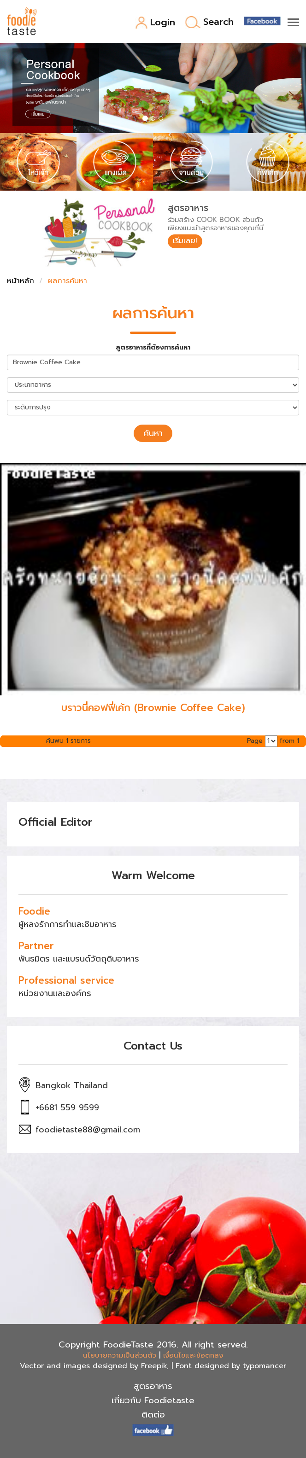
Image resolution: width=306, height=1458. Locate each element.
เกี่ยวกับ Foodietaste (153, 1400)
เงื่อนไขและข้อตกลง (193, 1355)
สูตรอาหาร (153, 1386)
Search (209, 22)
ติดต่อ (153, 1414)
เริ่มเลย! (185, 240)
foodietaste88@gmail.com (87, 1129)
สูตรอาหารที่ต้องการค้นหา (153, 347)
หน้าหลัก (20, 280)
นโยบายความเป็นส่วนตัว (119, 1355)
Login (155, 23)
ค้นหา (153, 433)
